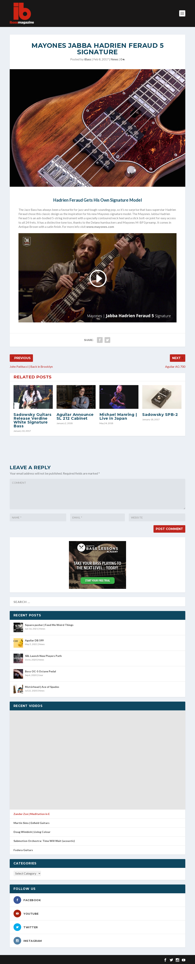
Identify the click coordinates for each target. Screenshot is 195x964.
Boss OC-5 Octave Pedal (40, 671)
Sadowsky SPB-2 (160, 414)
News (114, 59)
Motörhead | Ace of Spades (42, 686)
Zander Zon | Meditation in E (32, 814)
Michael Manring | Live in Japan (118, 416)
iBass (87, 59)
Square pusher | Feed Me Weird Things (49, 624)
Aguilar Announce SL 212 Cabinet (75, 416)
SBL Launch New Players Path (43, 655)
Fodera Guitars (23, 850)
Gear (40, 675)
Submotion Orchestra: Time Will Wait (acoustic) (44, 840)
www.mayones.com (100, 226)
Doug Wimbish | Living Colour (32, 831)
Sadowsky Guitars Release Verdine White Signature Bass (32, 420)
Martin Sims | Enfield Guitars (32, 822)
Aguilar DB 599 (34, 640)
